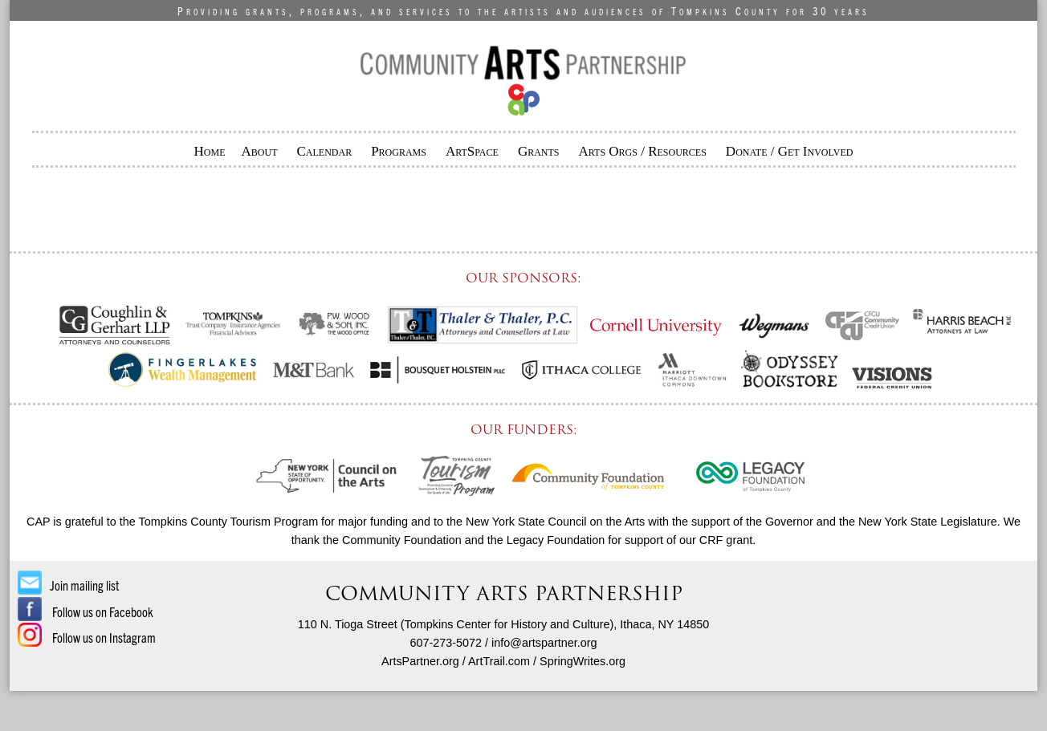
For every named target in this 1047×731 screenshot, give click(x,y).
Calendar (324, 151)
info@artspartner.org (544, 642)
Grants (539, 151)
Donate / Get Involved (789, 151)
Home (210, 151)
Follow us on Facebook (85, 611)
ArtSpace (472, 151)
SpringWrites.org (582, 661)
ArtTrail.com (499, 661)
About (260, 151)
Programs (398, 151)
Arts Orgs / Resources (643, 151)
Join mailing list (68, 585)
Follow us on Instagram (87, 637)
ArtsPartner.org (420, 661)
